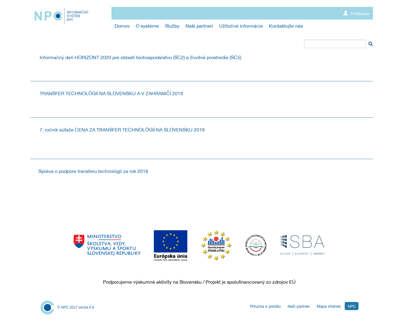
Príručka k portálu (265, 306)
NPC (352, 306)
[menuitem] (122, 26)
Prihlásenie (356, 13)
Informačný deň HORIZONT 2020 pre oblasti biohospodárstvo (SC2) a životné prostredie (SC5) (140, 57)
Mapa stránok (329, 306)
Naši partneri (299, 306)
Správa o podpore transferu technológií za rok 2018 (93, 171)
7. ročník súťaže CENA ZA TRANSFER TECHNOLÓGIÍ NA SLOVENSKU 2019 (122, 129)
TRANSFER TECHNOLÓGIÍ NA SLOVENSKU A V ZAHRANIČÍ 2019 (111, 93)
